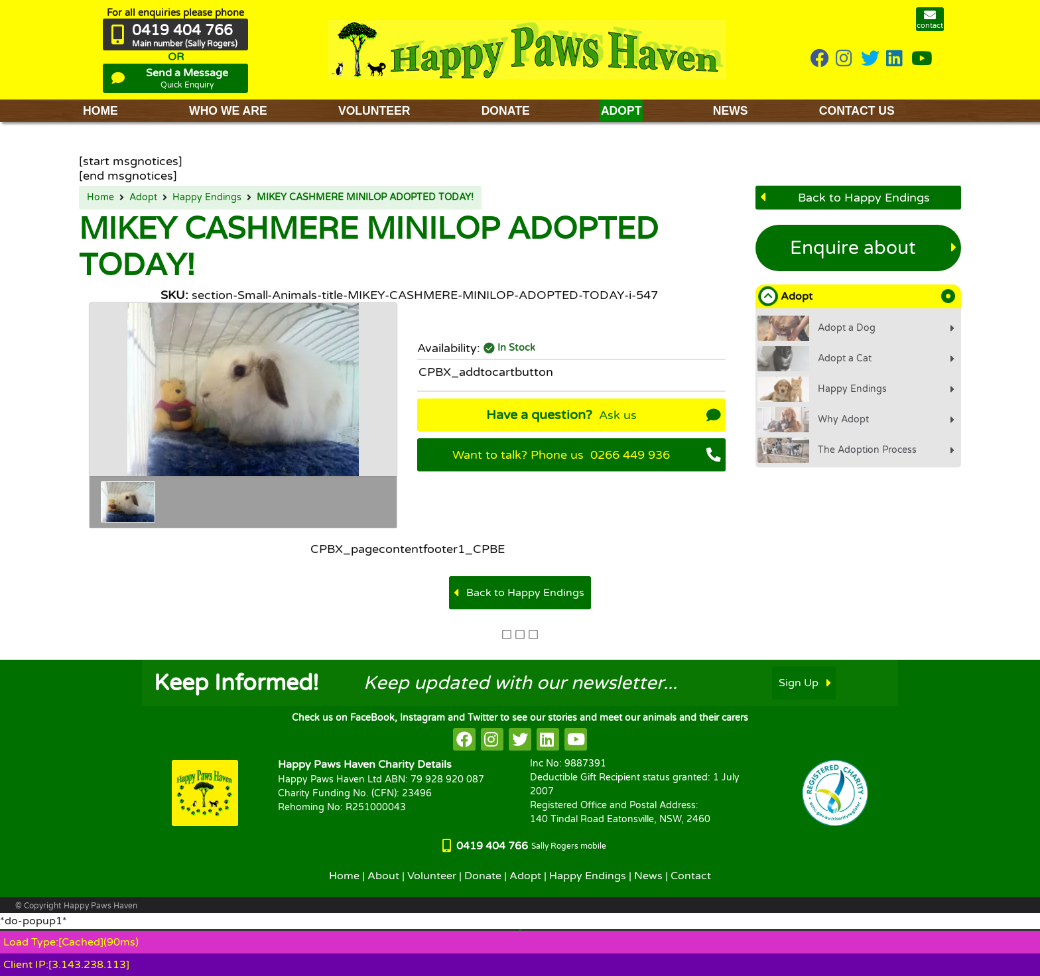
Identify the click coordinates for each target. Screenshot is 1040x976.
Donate (482, 876)
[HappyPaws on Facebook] (819, 59)
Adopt (143, 197)
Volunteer (431, 876)
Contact (691, 876)
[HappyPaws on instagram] (845, 59)
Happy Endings (206, 197)
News (648, 876)
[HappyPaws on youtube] (922, 59)
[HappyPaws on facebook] (464, 739)
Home (100, 197)
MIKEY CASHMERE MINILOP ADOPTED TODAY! (365, 197)
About (383, 876)
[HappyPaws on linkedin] (895, 59)
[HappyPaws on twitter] (870, 59)
